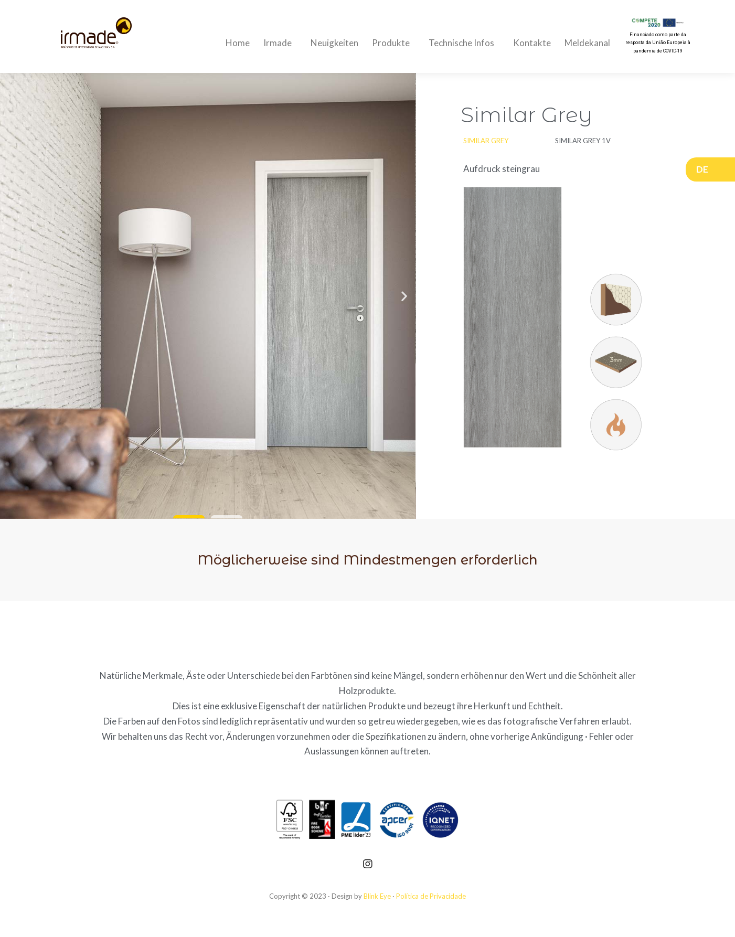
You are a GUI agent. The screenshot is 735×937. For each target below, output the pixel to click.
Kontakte (532, 42)
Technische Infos (464, 42)
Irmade (280, 42)
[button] (189, 516)
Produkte (393, 42)
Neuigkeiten (334, 42)
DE (704, 169)
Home (238, 42)
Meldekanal (587, 42)
